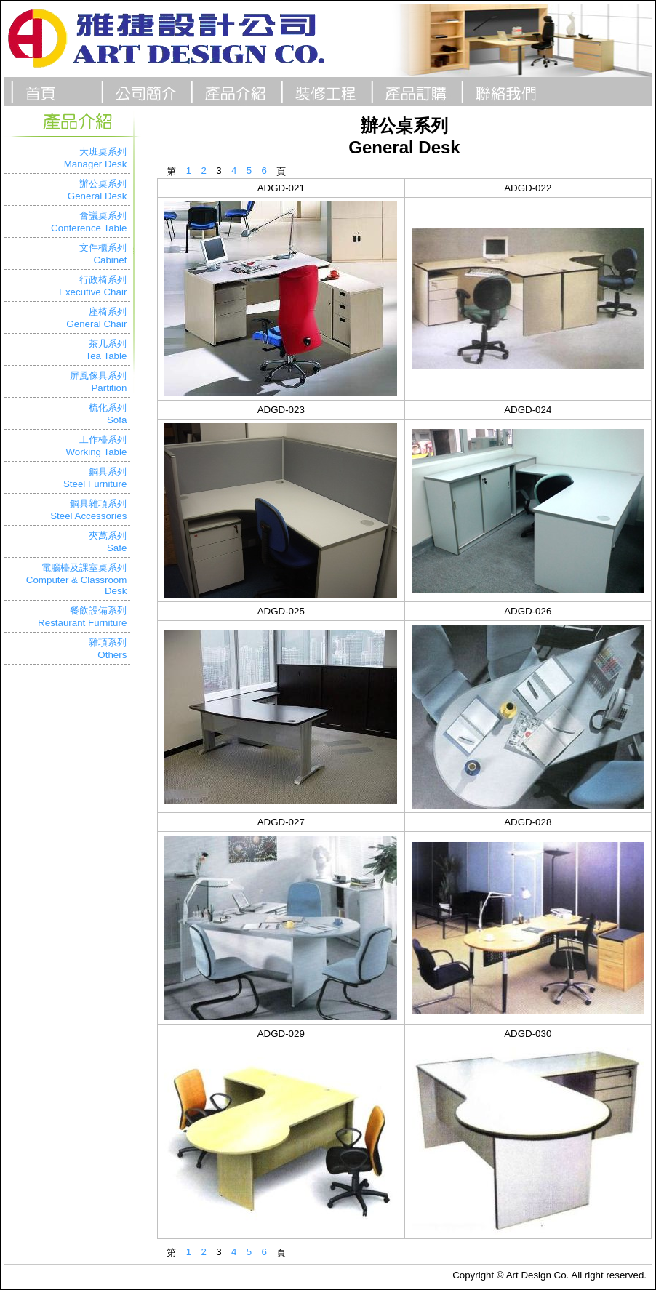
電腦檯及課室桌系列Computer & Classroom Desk (76, 579)
